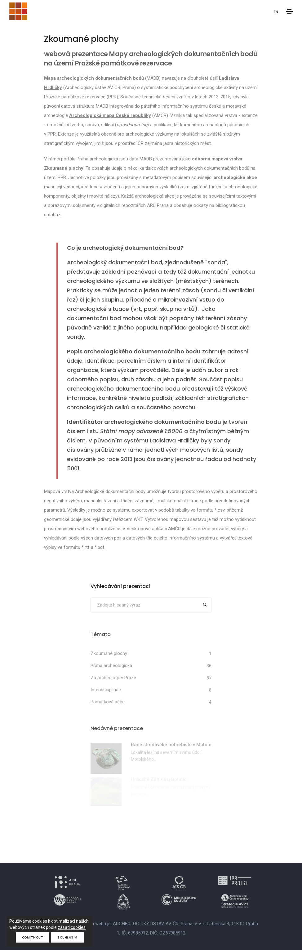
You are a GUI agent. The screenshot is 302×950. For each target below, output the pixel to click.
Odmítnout (32, 937)
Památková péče (108, 702)
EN (276, 12)
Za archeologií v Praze (113, 677)
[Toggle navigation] (289, 11)
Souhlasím (67, 937)
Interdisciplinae (106, 689)
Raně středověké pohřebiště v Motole (171, 744)
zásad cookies (72, 927)
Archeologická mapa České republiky (110, 115)
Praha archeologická (111, 665)
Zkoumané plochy (109, 653)
